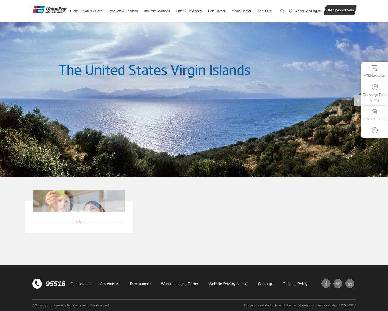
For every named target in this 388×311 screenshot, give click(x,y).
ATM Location (374, 71)
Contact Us (80, 284)
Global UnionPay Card (86, 11)
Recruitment (140, 284)
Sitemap (265, 284)
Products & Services (123, 11)
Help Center (216, 11)
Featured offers (374, 114)
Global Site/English (308, 11)
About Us (264, 11)
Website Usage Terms (179, 284)
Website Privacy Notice (228, 284)
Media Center (241, 11)
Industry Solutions (157, 11)
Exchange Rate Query (375, 93)
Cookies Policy (295, 284)
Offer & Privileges (189, 11)
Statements (109, 284)
